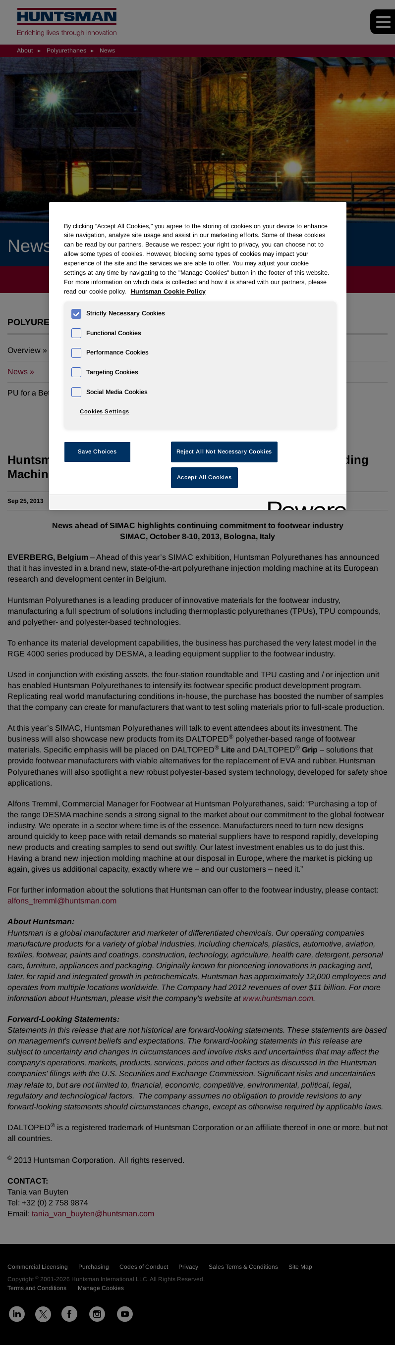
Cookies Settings (104, 411)
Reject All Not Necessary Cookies (224, 451)
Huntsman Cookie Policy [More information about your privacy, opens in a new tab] (168, 291)
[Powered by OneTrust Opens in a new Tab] (303, 504)
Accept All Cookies (204, 477)
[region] (197, 356)
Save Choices (97, 451)
